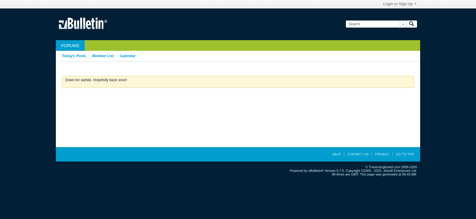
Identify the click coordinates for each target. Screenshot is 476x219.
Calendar (127, 56)
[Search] (376, 24)
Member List (103, 56)
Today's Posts (74, 56)
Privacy (382, 154)
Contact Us (358, 154)
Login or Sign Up (399, 4)
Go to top (405, 154)
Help (336, 154)
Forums (70, 45)
